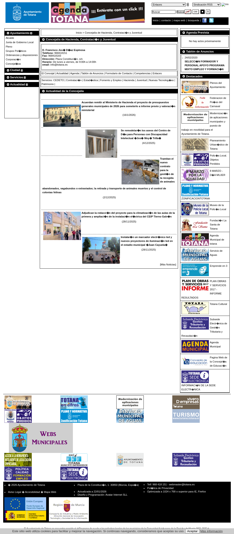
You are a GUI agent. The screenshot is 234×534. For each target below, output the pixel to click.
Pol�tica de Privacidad (160, 488)
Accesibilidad (32, 492)
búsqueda (194, 20)
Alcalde (10, 38)
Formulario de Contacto (118, 73)
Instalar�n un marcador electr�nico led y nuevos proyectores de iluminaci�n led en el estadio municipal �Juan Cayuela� (147, 241)
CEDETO (58, 80)
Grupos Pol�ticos (16, 51)
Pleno (9, 46)
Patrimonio (48, 84)
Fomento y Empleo (111, 80)
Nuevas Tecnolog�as (161, 80)
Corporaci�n (13, 59)
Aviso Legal (14, 492)
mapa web (179, 20)
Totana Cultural (218, 304)
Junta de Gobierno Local (20, 42)
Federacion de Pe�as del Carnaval (218, 102)
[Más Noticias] (168, 264)
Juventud (141, 80)
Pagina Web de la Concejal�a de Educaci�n (218, 361)
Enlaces (157, 73)
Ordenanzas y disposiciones (22, 55)
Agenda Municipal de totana (217, 239)
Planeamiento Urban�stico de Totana (219, 144)
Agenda (74, 73)
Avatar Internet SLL (116, 494)
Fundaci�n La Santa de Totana (218, 224)
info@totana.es (59, 64)
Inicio (79, 32)
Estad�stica (91, 80)
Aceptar (192, 531)
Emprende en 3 (218, 265)
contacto (166, 20)
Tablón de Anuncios (92, 73)
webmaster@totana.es (182, 484)
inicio (156, 20)
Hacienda (129, 80)
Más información (211, 531)
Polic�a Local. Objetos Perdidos (218, 159)
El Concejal (48, 73)
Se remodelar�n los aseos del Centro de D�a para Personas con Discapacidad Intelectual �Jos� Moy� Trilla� (145, 134)
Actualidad (62, 73)
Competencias (142, 73)
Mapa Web (50, 492)
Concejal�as (13, 63)
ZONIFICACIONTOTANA (195, 198)
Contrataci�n (74, 80)
